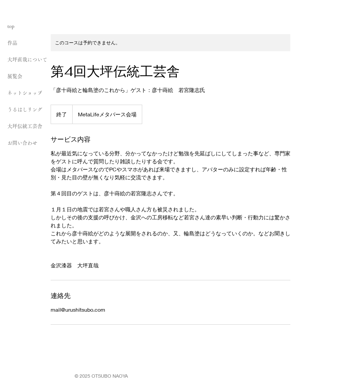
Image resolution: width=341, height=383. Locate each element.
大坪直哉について (27, 59)
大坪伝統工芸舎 (24, 126)
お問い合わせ (22, 142)
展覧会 (14, 76)
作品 (12, 42)
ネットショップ (24, 92)
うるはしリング (24, 109)
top (10, 26)
